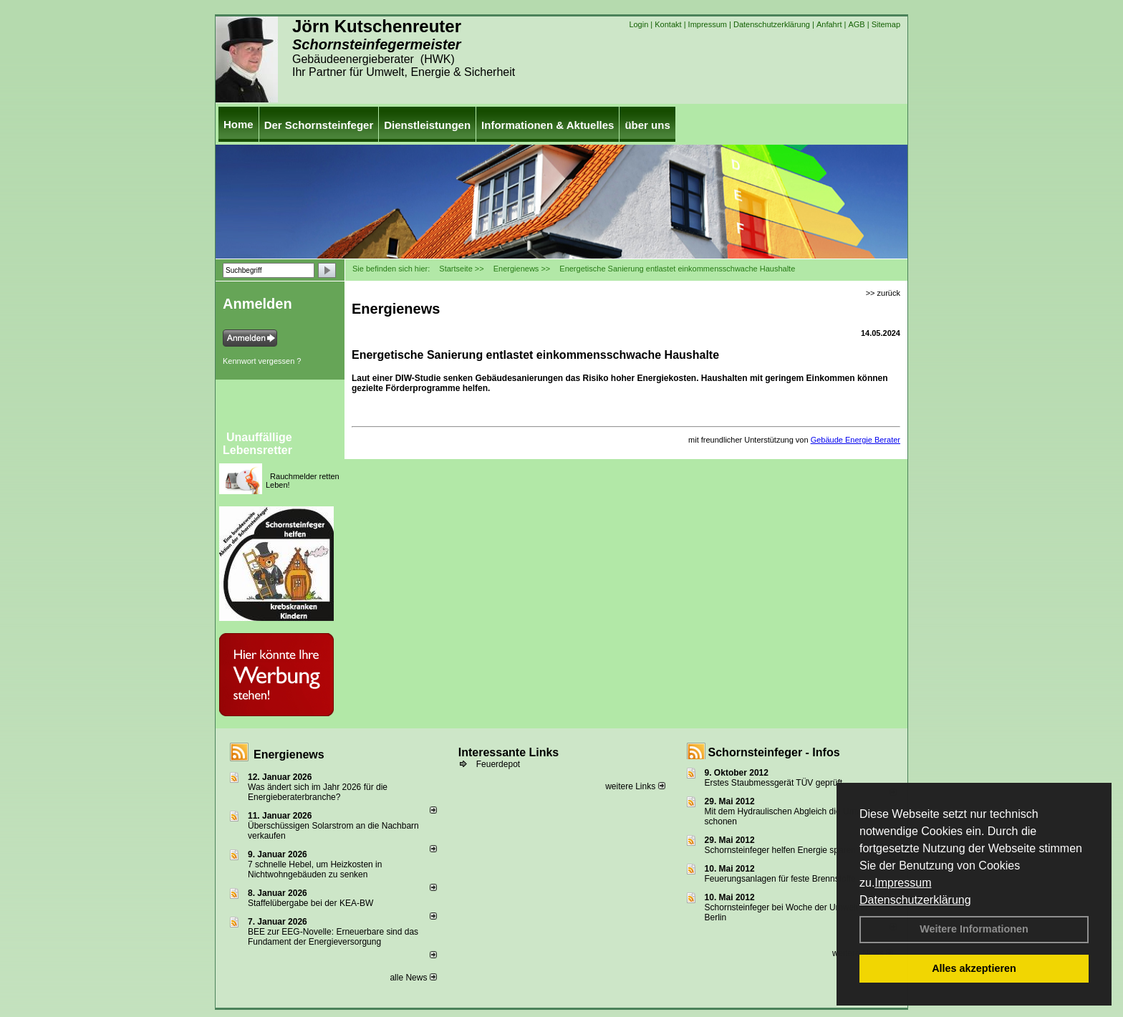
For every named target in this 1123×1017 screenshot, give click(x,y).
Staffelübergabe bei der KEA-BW (310, 903)
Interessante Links (508, 752)
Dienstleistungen (427, 125)
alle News (413, 978)
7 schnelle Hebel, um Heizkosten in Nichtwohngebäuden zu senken (315, 869)
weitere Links (635, 786)
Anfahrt (829, 24)
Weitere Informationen (974, 929)
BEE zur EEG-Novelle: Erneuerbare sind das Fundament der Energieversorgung (333, 937)
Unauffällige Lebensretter (257, 443)
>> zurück (883, 293)
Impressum (902, 883)
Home (238, 124)
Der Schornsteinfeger (319, 125)
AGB (856, 24)
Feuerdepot (498, 764)
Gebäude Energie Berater (855, 439)
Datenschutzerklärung (915, 900)
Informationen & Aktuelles (547, 125)
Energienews (289, 754)
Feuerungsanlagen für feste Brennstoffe (780, 879)
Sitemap (886, 24)
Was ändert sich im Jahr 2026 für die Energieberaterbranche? (317, 792)
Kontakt (668, 24)
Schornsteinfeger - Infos (774, 752)
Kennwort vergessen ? (262, 361)
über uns (647, 125)
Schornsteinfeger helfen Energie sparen (780, 850)
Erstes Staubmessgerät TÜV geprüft (774, 783)
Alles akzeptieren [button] (974, 968)
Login (638, 24)
